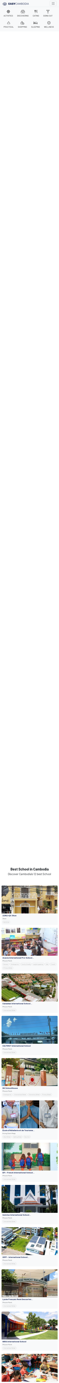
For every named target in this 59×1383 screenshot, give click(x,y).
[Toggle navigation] (53, 3)
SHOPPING (22, 24)
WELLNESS (49, 24)
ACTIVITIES (8, 13)
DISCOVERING (23, 13)
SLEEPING (35, 24)
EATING (36, 13)
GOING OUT (48, 13)
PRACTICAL (9, 24)
